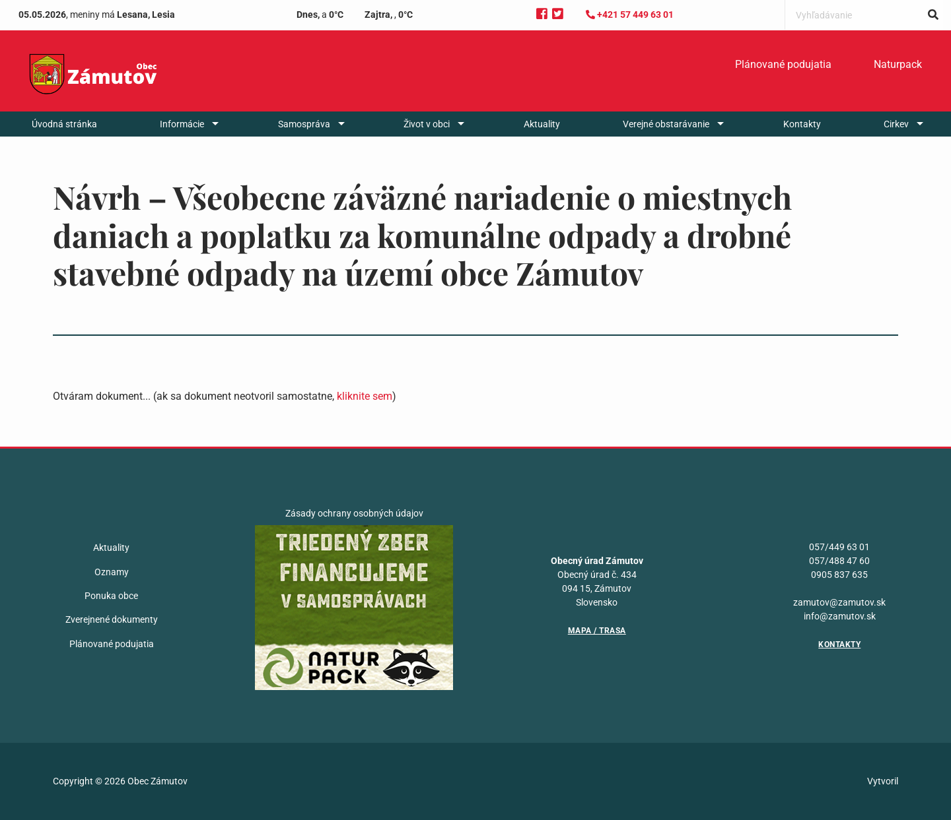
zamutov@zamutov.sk (839, 602)
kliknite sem (364, 396)
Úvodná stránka (64, 124)
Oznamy (111, 572)
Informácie (182, 124)
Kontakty (802, 124)
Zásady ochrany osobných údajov (354, 513)
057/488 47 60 (839, 560)
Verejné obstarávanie (666, 124)
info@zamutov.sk (840, 616)
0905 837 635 (839, 574)
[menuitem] (783, 64)
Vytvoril (882, 781)
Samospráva (304, 124)
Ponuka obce (111, 595)
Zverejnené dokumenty (111, 619)
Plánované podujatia (783, 64)
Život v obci (427, 124)
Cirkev (896, 124)
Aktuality (542, 124)
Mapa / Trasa (597, 630)
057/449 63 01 (839, 547)
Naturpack (898, 64)
